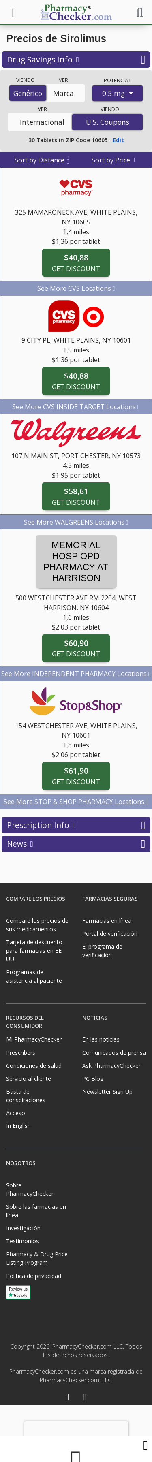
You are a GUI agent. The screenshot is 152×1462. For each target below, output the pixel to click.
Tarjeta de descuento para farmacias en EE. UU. (34, 950)
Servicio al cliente (28, 1078)
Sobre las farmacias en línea (36, 1211)
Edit (118, 140)
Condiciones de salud (34, 1065)
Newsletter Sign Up (107, 1091)
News (76, 844)
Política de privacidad (33, 1276)
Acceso (15, 1113)
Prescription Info (76, 825)
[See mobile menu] (12, 12)
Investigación (23, 1228)
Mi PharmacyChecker (34, 1039)
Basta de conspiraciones (25, 1096)
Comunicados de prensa (114, 1052)
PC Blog (92, 1078)
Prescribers (20, 1052)
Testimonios (22, 1241)
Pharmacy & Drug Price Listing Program (37, 1258)
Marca (63, 93)
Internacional (42, 122)
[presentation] (76, 1433)
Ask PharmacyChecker (111, 1065)
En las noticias (101, 1039)
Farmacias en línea (106, 920)
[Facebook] (67, 1398)
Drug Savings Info (76, 59)
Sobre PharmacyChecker (30, 1189)
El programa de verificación (102, 951)
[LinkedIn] (85, 1398)
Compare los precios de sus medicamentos (37, 925)
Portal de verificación (109, 933)
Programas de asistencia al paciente (34, 976)
